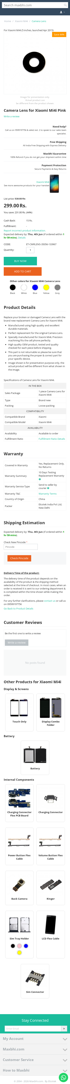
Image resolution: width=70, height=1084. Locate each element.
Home (7, 21)
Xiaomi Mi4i (21, 21)
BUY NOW (20, 261)
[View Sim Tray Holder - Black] (13, 946)
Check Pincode (19, 558)
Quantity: (9, 249)
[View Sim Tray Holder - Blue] (26, 946)
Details (22, 237)
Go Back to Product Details (18, 608)
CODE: (7, 244)
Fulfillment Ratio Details (52, 438)
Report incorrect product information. (25, 230)
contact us (50, 600)
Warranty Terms (48, 493)
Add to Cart (22, 271)
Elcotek (52, 1081)
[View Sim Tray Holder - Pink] (19, 946)
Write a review (11, 116)
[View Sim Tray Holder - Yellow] (19, 953)
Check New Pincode (15, 542)
